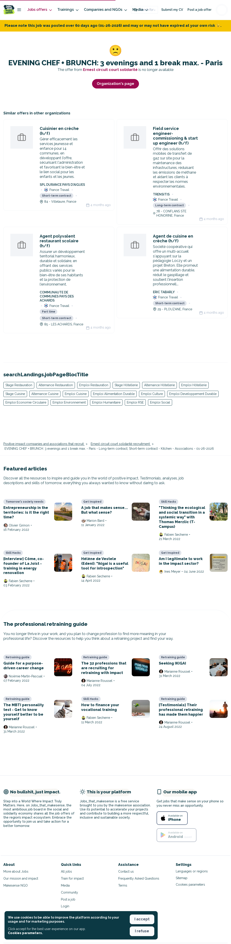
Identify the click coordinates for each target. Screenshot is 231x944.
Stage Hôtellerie (126, 385)
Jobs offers (40, 9)
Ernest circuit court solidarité (111, 70)
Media (140, 9)
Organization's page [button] (115, 84)
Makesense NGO (15, 885)
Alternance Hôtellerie (159, 385)
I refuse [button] (142, 931)
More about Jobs (15, 871)
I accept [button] (142, 919)
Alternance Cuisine (44, 394)
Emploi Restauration (93, 385)
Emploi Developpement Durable (193, 394)
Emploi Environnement (69, 402)
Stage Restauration (18, 385)
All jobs (66, 871)
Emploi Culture (152, 394)
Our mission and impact (20, 878)
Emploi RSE (135, 402)
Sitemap (181, 878)
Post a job (68, 899)
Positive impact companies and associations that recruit (44, 444)
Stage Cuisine (15, 394)
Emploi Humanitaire (106, 402)
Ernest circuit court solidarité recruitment (121, 444)
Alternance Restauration (56, 385)
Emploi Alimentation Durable (114, 394)
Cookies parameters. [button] (25, 933)
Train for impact (72, 878)
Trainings (68, 9)
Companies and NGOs (106, 9)
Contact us (126, 871)
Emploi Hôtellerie (194, 385)
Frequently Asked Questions (138, 878)
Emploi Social (160, 402)
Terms (122, 885)
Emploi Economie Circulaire (25, 402)
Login (65, 906)
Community (69, 892)
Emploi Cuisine (76, 394)
